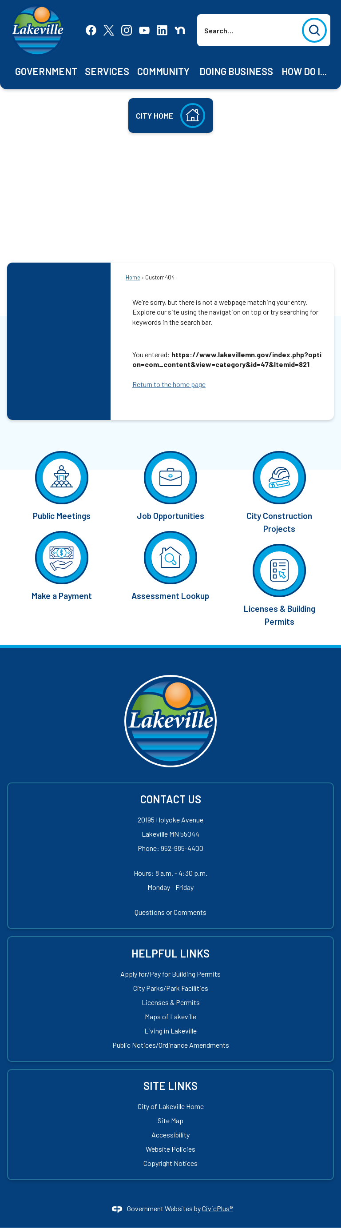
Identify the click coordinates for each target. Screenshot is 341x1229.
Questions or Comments (170, 912)
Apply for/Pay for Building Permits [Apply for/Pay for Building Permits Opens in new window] (170, 974)
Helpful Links (170, 953)
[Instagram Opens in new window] (126, 29)
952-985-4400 (182, 848)
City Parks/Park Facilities (170, 988)
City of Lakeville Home (171, 1106)
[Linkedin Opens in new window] (162, 29)
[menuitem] (46, 71)
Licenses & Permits (171, 1002)
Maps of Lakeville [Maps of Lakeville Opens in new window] (170, 1016)
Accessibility (170, 1134)
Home (133, 277)
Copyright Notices (170, 1163)
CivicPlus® (217, 1208)
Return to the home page (169, 384)
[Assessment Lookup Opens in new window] (170, 565)
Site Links (170, 1085)
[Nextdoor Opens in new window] (179, 29)
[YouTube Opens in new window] (144, 29)
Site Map (170, 1120)
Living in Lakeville (170, 1030)
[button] (314, 30)
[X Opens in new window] (108, 29)
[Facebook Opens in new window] (91, 29)
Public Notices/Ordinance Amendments (170, 1045)
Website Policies (170, 1149)
